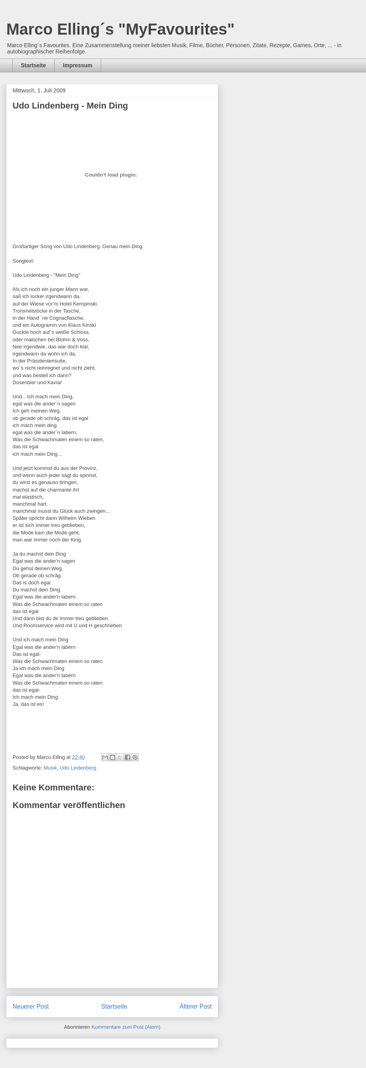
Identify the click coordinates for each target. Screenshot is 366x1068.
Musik (50, 768)
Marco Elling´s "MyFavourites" (120, 29)
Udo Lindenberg (78, 768)
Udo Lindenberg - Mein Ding (70, 105)
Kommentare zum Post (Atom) (126, 1027)
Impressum (77, 65)
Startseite (33, 65)
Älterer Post (196, 1006)
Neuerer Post (31, 1006)
